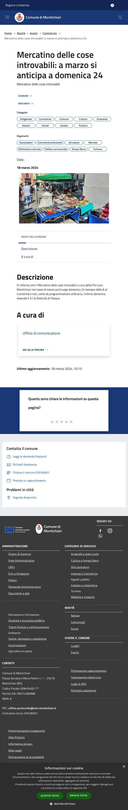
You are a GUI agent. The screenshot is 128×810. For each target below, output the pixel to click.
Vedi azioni (26, 103)
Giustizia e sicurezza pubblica (26, 620)
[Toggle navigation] (7, 17)
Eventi (75, 652)
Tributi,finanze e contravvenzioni (28, 627)
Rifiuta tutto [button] (78, 795)
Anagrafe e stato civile (85, 554)
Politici (12, 580)
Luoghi (75, 646)
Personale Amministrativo (24, 587)
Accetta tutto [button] (50, 795)
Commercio (50, 33)
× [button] (124, 766)
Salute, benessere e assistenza (27, 638)
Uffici (11, 567)
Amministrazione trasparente (26, 731)
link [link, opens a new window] (85, 788)
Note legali (15, 750)
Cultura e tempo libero (85, 560)
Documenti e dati (19, 593)
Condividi (25, 96)
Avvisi (33, 33)
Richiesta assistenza (83, 690)
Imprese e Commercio (84, 573)
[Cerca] (120, 17)
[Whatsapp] (100, 536)
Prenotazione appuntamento (88, 671)
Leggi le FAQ (78, 684)
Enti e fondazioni (18, 573)
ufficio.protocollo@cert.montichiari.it (32, 708)
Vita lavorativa (80, 567)
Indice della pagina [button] (33, 237)
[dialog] (64, 786)
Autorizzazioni (17, 645)
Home (8, 33)
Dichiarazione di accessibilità (26, 757)
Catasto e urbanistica (84, 585)
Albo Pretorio (16, 737)
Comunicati (78, 622)
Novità (21, 33)
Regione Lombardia (17, 5)
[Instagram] (110, 531)
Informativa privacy (20, 744)
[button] (64, 804)
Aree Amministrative (21, 560)
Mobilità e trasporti (83, 597)
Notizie (75, 615)
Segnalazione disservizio (86, 677)
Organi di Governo (19, 554)
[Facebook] (100, 531)
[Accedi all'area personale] (112, 5)
